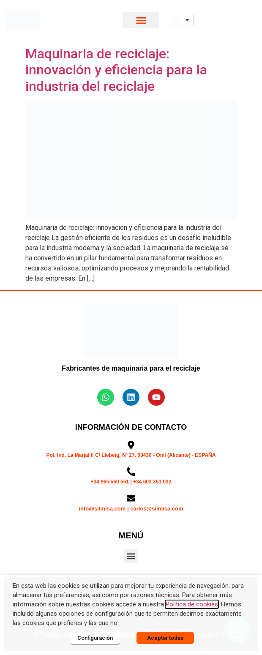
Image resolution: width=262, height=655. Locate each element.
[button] (141, 20)
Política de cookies (192, 604)
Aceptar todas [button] (165, 638)
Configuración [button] (95, 638)
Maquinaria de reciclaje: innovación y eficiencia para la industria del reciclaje (116, 70)
